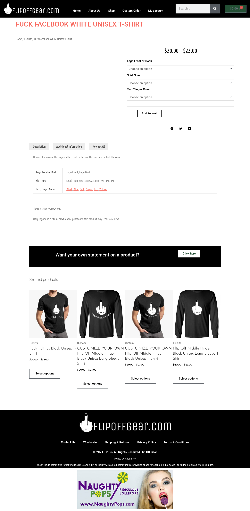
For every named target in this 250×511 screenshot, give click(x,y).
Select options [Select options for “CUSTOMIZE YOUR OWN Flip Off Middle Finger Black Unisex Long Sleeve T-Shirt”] (92, 383)
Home (77, 10)
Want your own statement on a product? (97, 255)
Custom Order (131, 10)
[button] (172, 128)
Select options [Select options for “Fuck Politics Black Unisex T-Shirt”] (44, 373)
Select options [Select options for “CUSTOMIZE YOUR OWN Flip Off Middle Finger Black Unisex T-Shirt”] (140, 378)
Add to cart (149, 113)
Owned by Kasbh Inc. (125, 458)
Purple (89, 189)
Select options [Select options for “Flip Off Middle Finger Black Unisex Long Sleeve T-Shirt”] (188, 378)
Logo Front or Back (139, 61)
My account (155, 10)
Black (69, 189)
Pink (82, 189)
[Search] (215, 8)
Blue (76, 189)
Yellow (103, 189)
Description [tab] (39, 146)
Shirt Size (133, 75)
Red (96, 189)
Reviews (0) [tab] (99, 146)
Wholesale (90, 442)
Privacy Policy (146, 442)
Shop (111, 10)
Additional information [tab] (69, 146)
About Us (94, 10)
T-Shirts (28, 39)
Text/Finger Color (138, 89)
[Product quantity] (132, 113)
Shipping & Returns (116, 442)
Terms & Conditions (176, 442)
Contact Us (68, 442)
